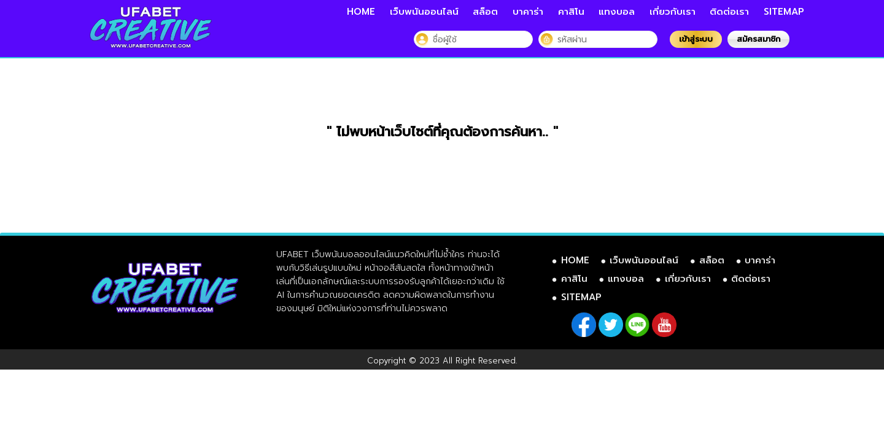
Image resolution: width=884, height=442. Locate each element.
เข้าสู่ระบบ (696, 39)
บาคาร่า (528, 11)
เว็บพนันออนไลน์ (424, 11)
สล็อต (485, 11)
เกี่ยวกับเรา (672, 11)
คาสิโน (571, 11)
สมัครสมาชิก (758, 39)
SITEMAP (784, 11)
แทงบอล (617, 11)
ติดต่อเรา (729, 11)
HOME (361, 11)
